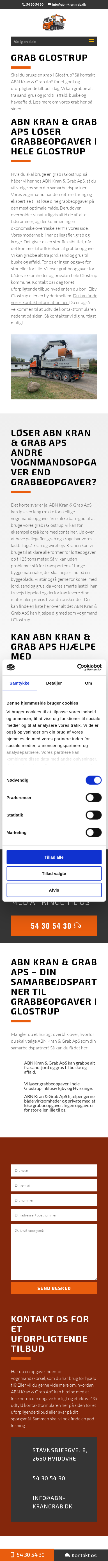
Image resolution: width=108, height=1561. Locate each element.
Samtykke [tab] (19, 682)
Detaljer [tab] (54, 682)
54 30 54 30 (51, 925)
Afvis (54, 889)
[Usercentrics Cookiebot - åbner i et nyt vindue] (77, 667)
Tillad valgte (54, 873)
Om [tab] (88, 682)
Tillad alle (53, 856)
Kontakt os (84, 1555)
